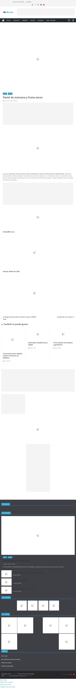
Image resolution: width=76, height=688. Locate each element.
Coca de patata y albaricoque (16, 560)
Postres (32, 20)
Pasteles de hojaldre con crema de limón (24, 589)
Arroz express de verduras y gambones (63, 344)
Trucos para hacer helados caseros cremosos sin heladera (12, 356)
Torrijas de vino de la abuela (20, 581)
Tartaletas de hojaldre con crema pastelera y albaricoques (28, 572)
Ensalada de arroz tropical (66, 317)
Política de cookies (6, 662)
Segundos (41, 20)
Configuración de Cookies (7, 687)
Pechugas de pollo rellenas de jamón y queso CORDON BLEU (18, 318)
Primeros (25, 20)
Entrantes (16, 20)
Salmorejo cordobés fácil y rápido (38, 344)
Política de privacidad (7, 666)
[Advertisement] (46, 12)
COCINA (8, 20)
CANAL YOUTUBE (50, 20)
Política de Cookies (5, 684)
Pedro (16, 101)
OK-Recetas (5, 504)
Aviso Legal (4, 656)
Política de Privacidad (6, 682)
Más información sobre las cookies (10, 659)
